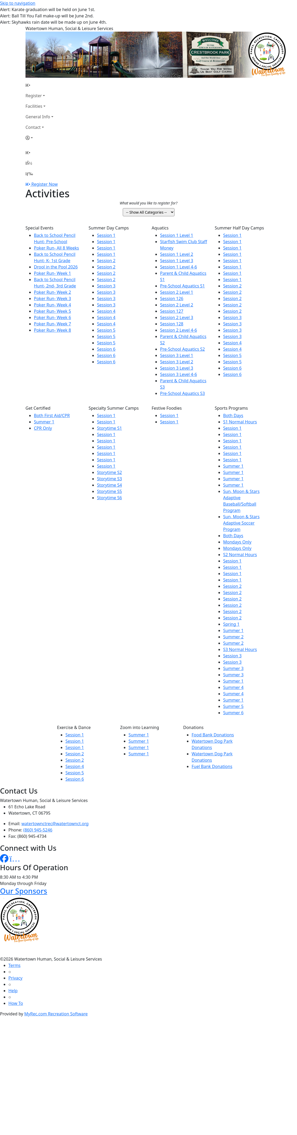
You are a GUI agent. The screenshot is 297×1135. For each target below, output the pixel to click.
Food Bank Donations (213, 735)
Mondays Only (237, 542)
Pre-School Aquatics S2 (182, 349)
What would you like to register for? (148, 203)
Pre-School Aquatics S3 (182, 393)
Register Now (44, 184)
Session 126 (171, 298)
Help (13, 991)
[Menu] (29, 173)
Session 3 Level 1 (176, 355)
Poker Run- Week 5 (52, 311)
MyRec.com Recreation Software (56, 1014)
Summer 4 (233, 687)
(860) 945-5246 (37, 830)
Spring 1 (231, 624)
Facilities (33, 106)
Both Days (233, 415)
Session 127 (171, 311)
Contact (33, 127)
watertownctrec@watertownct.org (55, 823)
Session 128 (171, 324)
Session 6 (106, 349)
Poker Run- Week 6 (52, 317)
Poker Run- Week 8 (52, 330)
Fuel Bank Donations (212, 766)
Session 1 (106, 235)
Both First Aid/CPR (52, 415)
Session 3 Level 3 (176, 368)
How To (15, 1003)
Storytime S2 (109, 472)
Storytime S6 (109, 498)
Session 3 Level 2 (176, 362)
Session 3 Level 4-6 (178, 374)
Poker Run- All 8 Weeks (56, 248)
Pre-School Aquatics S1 (182, 286)
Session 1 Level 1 (176, 235)
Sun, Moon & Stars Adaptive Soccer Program (241, 523)
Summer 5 (233, 706)
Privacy (15, 978)
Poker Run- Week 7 (52, 324)
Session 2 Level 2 (176, 305)
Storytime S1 (109, 428)
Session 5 (106, 330)
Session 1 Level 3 (176, 260)
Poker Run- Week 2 (52, 292)
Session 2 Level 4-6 (178, 330)
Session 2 (106, 260)
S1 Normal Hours (240, 422)
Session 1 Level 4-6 (178, 267)
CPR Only (43, 428)
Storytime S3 (109, 479)
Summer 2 (233, 637)
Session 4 (106, 311)
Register (33, 96)
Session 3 (106, 286)
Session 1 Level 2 (176, 254)
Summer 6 (233, 713)
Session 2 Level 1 (176, 292)
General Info (37, 117)
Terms (14, 965)
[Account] (39, 138)
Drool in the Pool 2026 (56, 267)
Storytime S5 (109, 491)
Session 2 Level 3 (176, 317)
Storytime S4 (109, 485)
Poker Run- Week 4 (52, 305)
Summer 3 (233, 668)
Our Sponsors (23, 891)
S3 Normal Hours (240, 649)
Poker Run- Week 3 (52, 298)
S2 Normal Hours (240, 554)
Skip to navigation (17, 3)
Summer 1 (44, 422)
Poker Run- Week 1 (52, 273)
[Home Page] (39, 85)
